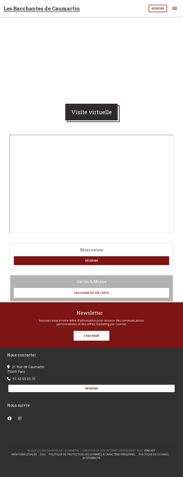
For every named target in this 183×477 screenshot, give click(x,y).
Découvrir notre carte (91, 293)
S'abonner (91, 336)
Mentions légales (25, 454)
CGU (44, 454)
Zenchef (149, 450)
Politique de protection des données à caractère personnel (93, 454)
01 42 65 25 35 (24, 378)
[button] (174, 8)
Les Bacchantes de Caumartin (42, 8)
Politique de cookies (155, 454)
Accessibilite (91, 458)
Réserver (158, 8)
